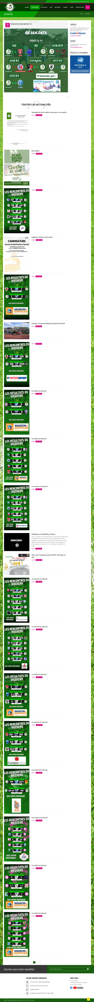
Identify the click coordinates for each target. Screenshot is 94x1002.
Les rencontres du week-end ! (40, 486)
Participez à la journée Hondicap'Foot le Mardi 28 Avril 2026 (48, 323)
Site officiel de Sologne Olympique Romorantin (79, 1)
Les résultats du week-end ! (39, 391)
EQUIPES (65, 7)
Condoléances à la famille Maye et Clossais (43, 534)
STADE (71, 7)
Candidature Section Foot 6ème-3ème (42, 237)
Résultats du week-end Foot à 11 (21, 24)
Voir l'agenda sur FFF (76, 47)
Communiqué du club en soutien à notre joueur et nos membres (49, 112)
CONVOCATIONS (80, 7)
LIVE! (87, 7)
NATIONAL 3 (58, 7)
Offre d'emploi (35, 151)
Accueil (27, 7)
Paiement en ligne (76, 35)
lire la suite (38, 115)
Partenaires (34, 7)
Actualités (44, 7)
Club (51, 7)
